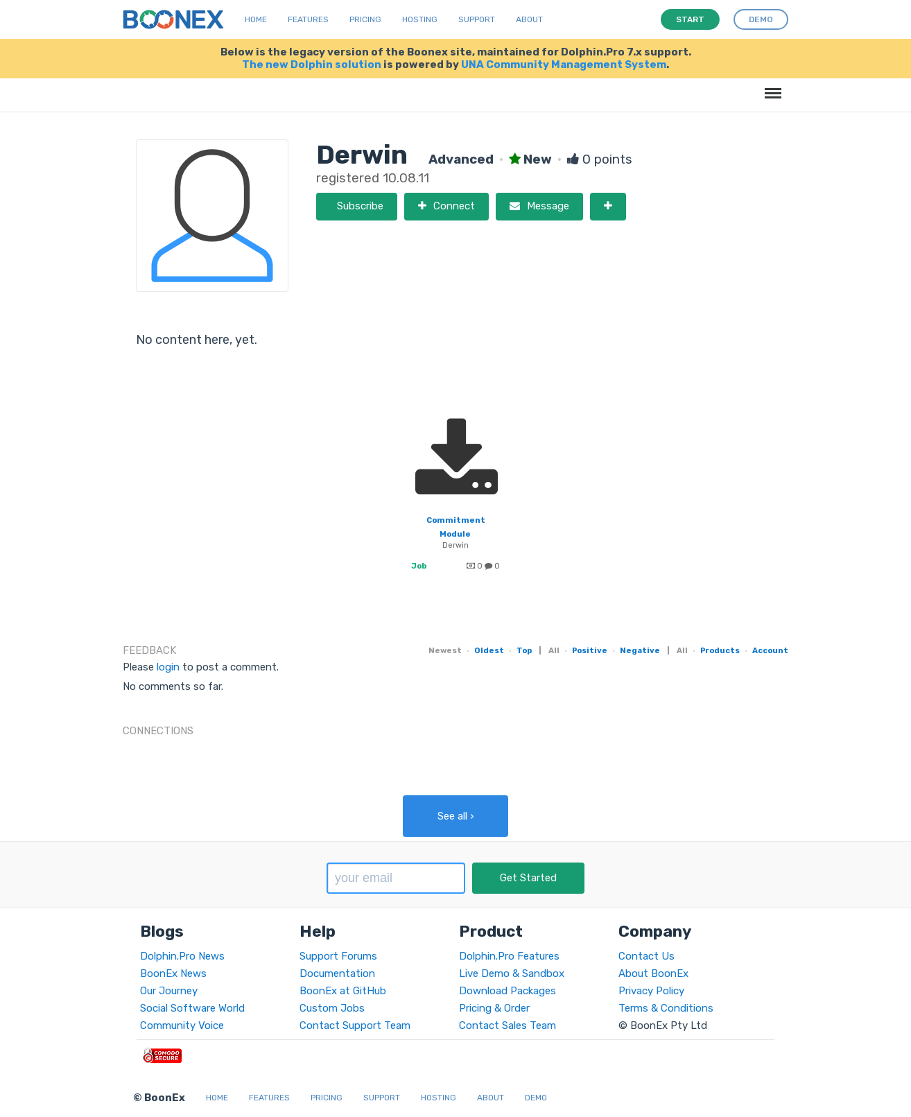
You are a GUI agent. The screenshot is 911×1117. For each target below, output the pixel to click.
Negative (640, 650)
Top (524, 650)
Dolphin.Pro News (182, 956)
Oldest (489, 650)
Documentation (337, 973)
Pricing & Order (494, 1008)
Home (256, 19)
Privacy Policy (651, 991)
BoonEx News (173, 973)
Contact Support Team (355, 1025)
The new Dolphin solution (311, 64)
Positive (589, 650)
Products (720, 650)
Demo (536, 1097)
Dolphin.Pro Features (509, 956)
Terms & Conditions (665, 1008)
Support (476, 19)
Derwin (455, 545)
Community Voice (182, 1025)
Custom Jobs (332, 1008)
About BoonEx (653, 973)
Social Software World (192, 1008)
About (529, 19)
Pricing (365, 19)
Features (308, 19)
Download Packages (507, 991)
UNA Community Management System (563, 64)
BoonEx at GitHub (343, 991)
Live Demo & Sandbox (511, 973)
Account (770, 650)
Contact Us (646, 956)
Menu (770, 86)
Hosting (419, 19)
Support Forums (338, 956)
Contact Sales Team (507, 1025)
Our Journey (169, 991)
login (168, 667)
